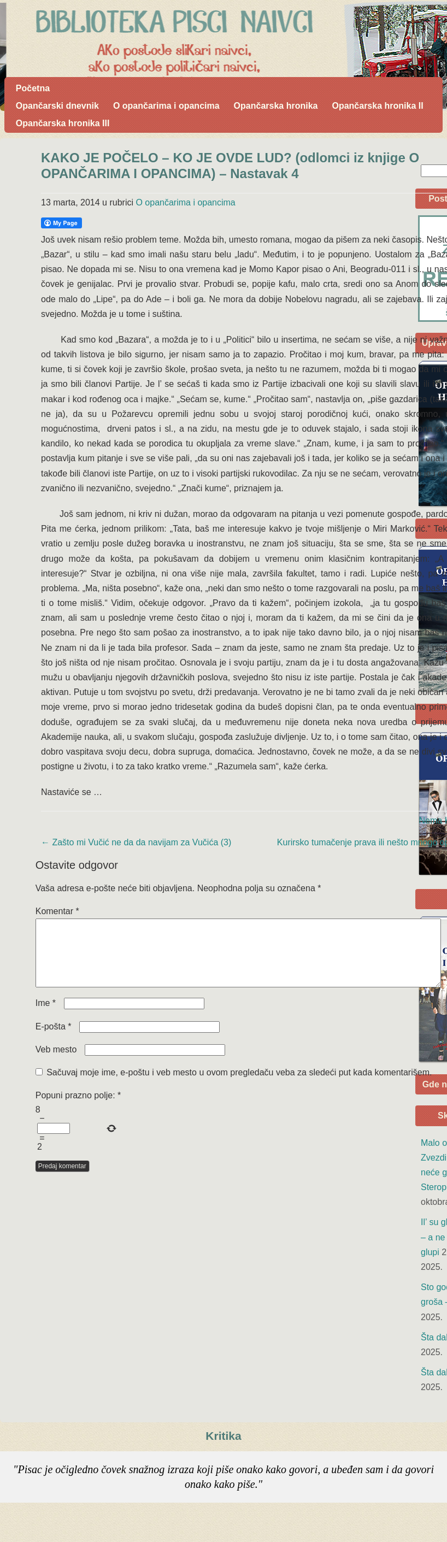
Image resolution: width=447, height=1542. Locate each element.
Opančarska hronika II (377, 105)
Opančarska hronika (276, 105)
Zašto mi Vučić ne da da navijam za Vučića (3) (136, 842)
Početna (33, 88)
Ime (46, 1016)
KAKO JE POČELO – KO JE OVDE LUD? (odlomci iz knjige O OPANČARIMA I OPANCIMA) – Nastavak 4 (230, 165)
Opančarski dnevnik (57, 105)
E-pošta (54, 1039)
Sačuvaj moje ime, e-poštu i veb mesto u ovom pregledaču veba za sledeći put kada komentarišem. (239, 1085)
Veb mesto (56, 1062)
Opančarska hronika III (63, 123)
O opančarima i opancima (166, 105)
